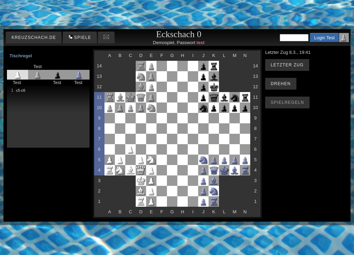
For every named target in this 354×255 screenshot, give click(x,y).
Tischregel (20, 55)
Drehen (281, 83)
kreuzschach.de (33, 37)
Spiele (79, 37)
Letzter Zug (287, 65)
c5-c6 (20, 90)
